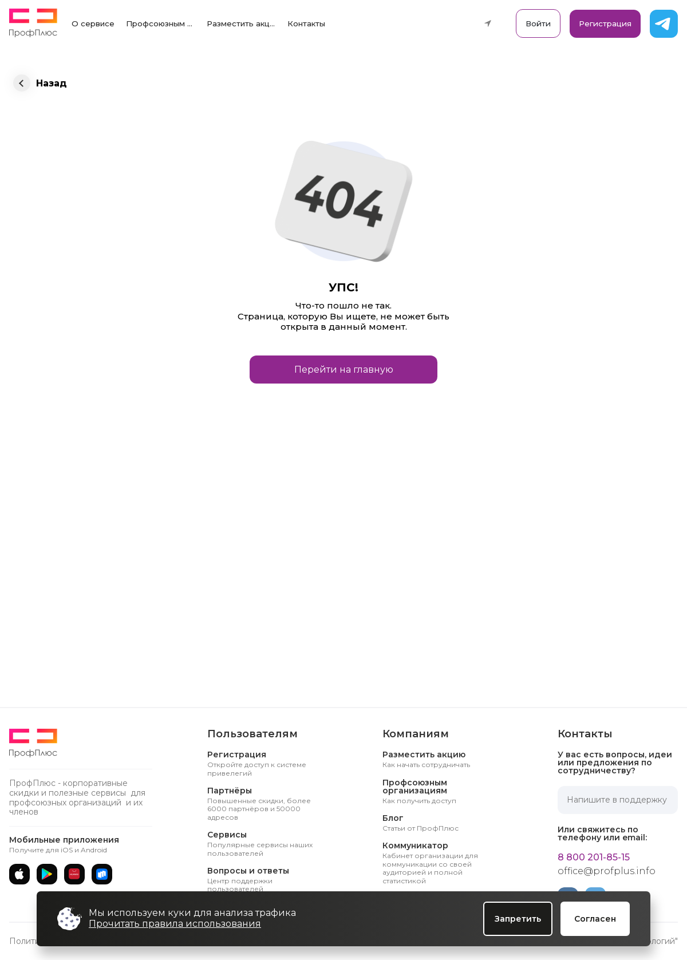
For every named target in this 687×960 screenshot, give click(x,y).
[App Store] (19, 874)
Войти (538, 23)
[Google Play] (47, 874)
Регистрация (605, 23)
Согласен (595, 919)
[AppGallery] (74, 874)
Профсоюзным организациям (163, 23)
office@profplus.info (607, 871)
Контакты (306, 23)
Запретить (518, 919)
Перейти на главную (343, 369)
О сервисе (93, 23)
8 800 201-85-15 (594, 857)
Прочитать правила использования (175, 923)
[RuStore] (102, 874)
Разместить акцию (244, 23)
